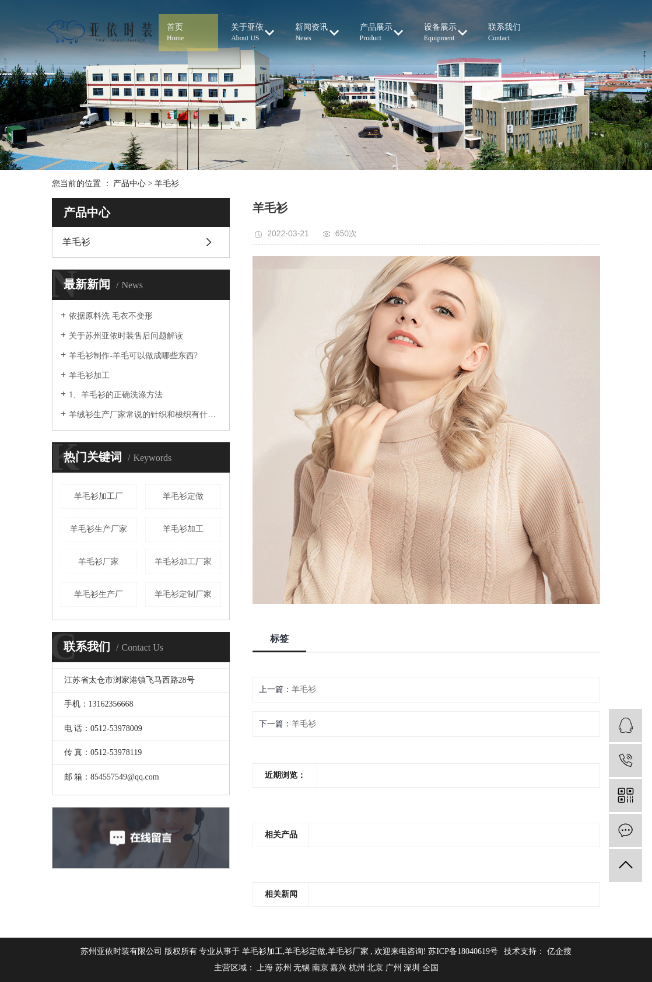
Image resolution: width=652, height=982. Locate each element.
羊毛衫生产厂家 (98, 529)
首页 (188, 33)
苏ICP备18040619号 (463, 951)
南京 (321, 967)
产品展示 (381, 32)
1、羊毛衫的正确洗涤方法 (116, 394)
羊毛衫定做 (183, 496)
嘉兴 (339, 967)
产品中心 (129, 183)
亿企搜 (559, 951)
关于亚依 (252, 32)
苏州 (284, 967)
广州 (394, 967)
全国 (430, 967)
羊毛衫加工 (89, 375)
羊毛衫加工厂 (98, 496)
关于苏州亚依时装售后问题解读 (126, 335)
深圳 (413, 967)
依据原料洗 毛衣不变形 (119, 316)
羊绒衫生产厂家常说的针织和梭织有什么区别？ (145, 414)
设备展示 (445, 32)
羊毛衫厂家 (98, 561)
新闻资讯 (316, 32)
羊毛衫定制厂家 (183, 594)
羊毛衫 (167, 183)
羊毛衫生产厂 (98, 594)
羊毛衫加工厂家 (183, 561)
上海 (266, 967)
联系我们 (509, 33)
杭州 (358, 967)
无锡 (302, 967)
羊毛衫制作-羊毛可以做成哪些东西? (133, 355)
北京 (376, 967)
